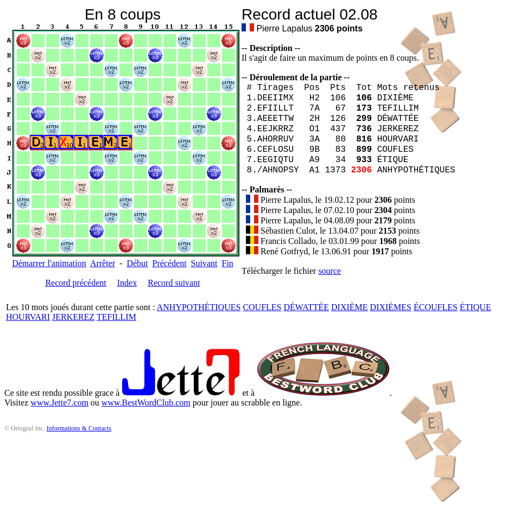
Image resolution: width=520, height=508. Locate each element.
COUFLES (262, 307)
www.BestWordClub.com (146, 402)
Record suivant (174, 282)
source (329, 270)
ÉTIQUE (475, 307)
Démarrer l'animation (49, 263)
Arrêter (102, 263)
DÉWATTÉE (306, 307)
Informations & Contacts (79, 428)
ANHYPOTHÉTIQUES (199, 307)
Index (127, 282)
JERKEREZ (73, 316)
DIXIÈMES (390, 307)
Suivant (204, 263)
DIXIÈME (349, 307)
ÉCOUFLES (436, 307)
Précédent (170, 263)
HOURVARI (28, 316)
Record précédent (75, 282)
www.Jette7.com (59, 402)
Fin (227, 263)
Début (137, 263)
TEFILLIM (116, 316)
